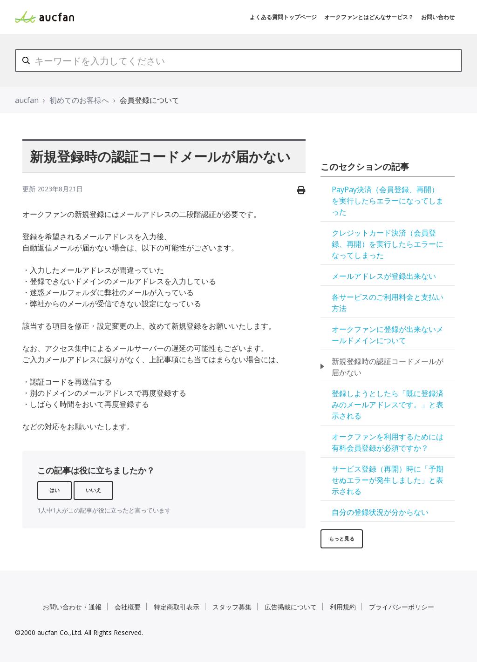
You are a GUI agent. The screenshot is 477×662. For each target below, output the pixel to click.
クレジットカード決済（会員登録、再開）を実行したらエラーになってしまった (387, 244)
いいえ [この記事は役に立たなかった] (93, 489)
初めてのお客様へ (79, 100)
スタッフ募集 (232, 606)
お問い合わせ (438, 17)
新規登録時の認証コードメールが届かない (387, 367)
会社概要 (128, 606)
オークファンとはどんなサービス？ (369, 17)
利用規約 (343, 606)
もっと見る (341, 538)
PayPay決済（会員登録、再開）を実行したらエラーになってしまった (387, 200)
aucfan (27, 100)
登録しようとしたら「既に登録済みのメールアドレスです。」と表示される (387, 404)
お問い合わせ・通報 (72, 606)
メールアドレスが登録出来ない (384, 276)
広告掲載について (291, 606)
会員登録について (149, 100)
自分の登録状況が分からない (380, 512)
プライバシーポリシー (401, 606)
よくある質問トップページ (283, 17)
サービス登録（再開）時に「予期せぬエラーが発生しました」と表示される (387, 480)
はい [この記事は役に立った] (54, 489)
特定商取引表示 (176, 606)
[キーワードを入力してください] (238, 60)
